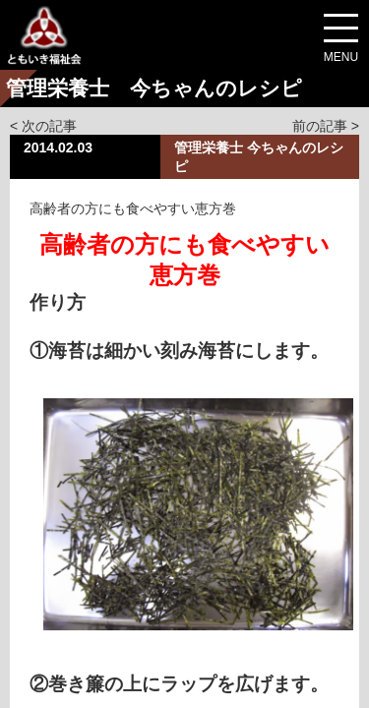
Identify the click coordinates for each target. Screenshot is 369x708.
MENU (341, 57)
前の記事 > (325, 126)
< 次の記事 (43, 126)
